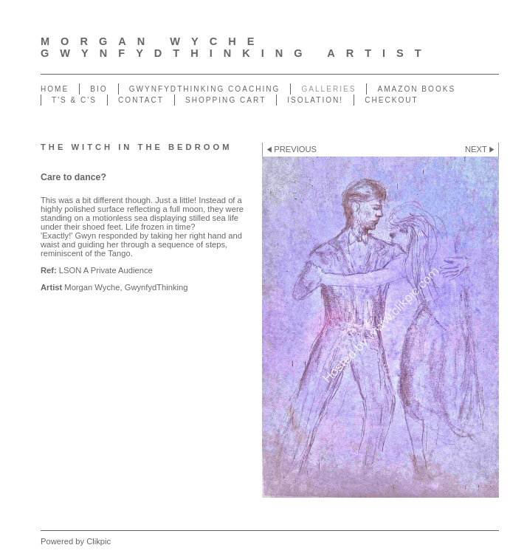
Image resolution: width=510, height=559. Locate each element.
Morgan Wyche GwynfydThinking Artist (237, 47)
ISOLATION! (315, 100)
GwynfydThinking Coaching (204, 89)
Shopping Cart (225, 100)
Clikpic (98, 541)
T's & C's (74, 100)
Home (55, 89)
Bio (98, 89)
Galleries (328, 89)
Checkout (391, 100)
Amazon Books (416, 89)
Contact (141, 100)
